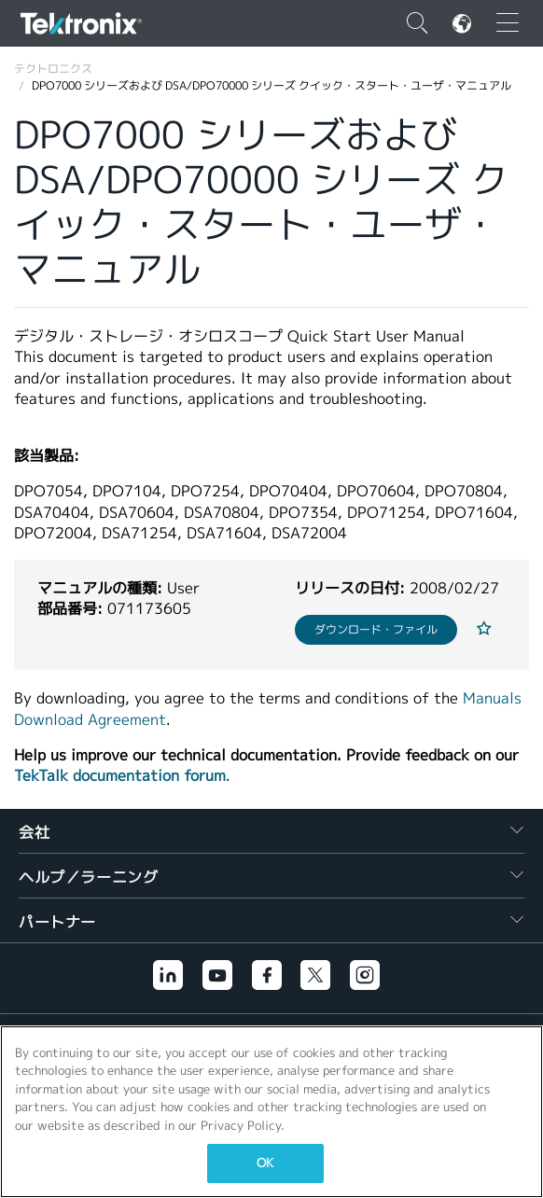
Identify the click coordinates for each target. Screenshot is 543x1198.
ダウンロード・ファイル (376, 629)
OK (265, 1163)
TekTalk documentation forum (120, 776)
